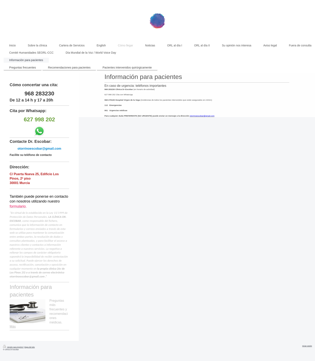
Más (13, 326)
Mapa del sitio (29, 347)
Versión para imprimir (13, 347)
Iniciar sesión (307, 346)
